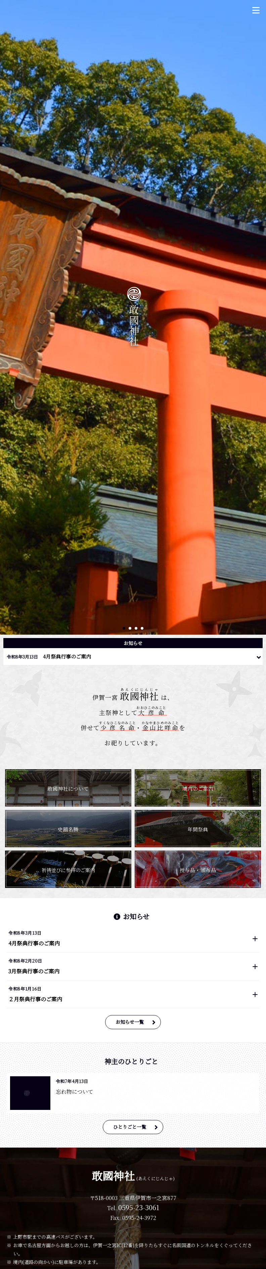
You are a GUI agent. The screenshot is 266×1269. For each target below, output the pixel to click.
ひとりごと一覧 (129, 1126)
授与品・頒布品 (198, 869)
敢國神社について (68, 788)
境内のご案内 (198, 788)
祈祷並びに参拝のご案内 (68, 869)
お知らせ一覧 (130, 1021)
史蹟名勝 (68, 829)
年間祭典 (197, 829)
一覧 (259, 655)
